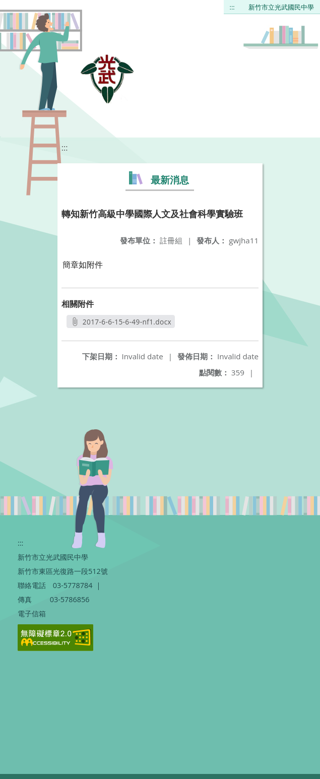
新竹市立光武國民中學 (281, 7)
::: (232, 7)
